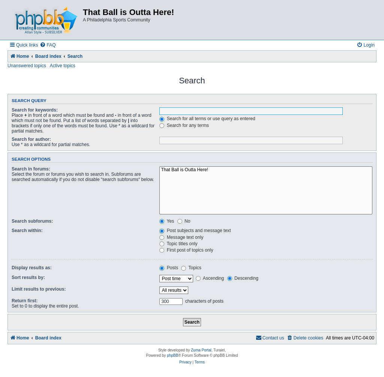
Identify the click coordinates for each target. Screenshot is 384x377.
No (183, 221)
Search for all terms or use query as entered (207, 118)
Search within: (27, 230)
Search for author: (31, 139)
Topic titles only (178, 243)
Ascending (210, 278)
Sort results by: (28, 277)
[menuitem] (48, 45)
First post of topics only (186, 250)
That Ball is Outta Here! (266, 170)
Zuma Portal (201, 350)
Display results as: (32, 267)
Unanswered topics (27, 65)
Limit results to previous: (39, 289)
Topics (191, 267)
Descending (242, 278)
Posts (168, 267)
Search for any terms (184, 125)
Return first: (25, 300)
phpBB (172, 355)
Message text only (181, 237)
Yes (166, 221)
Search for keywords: (35, 110)
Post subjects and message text (195, 230)
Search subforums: (32, 221)
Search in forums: (31, 169)
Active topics (62, 65)
